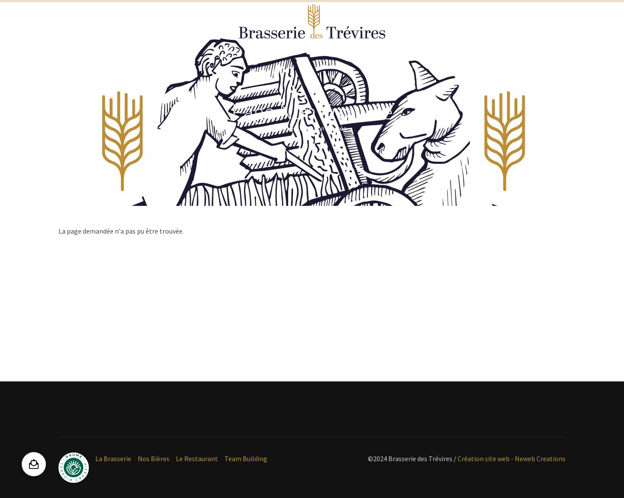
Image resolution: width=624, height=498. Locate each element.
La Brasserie (113, 458)
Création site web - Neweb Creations (512, 458)
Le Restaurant (197, 458)
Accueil (286, 128)
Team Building (245, 458)
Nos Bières (153, 458)
